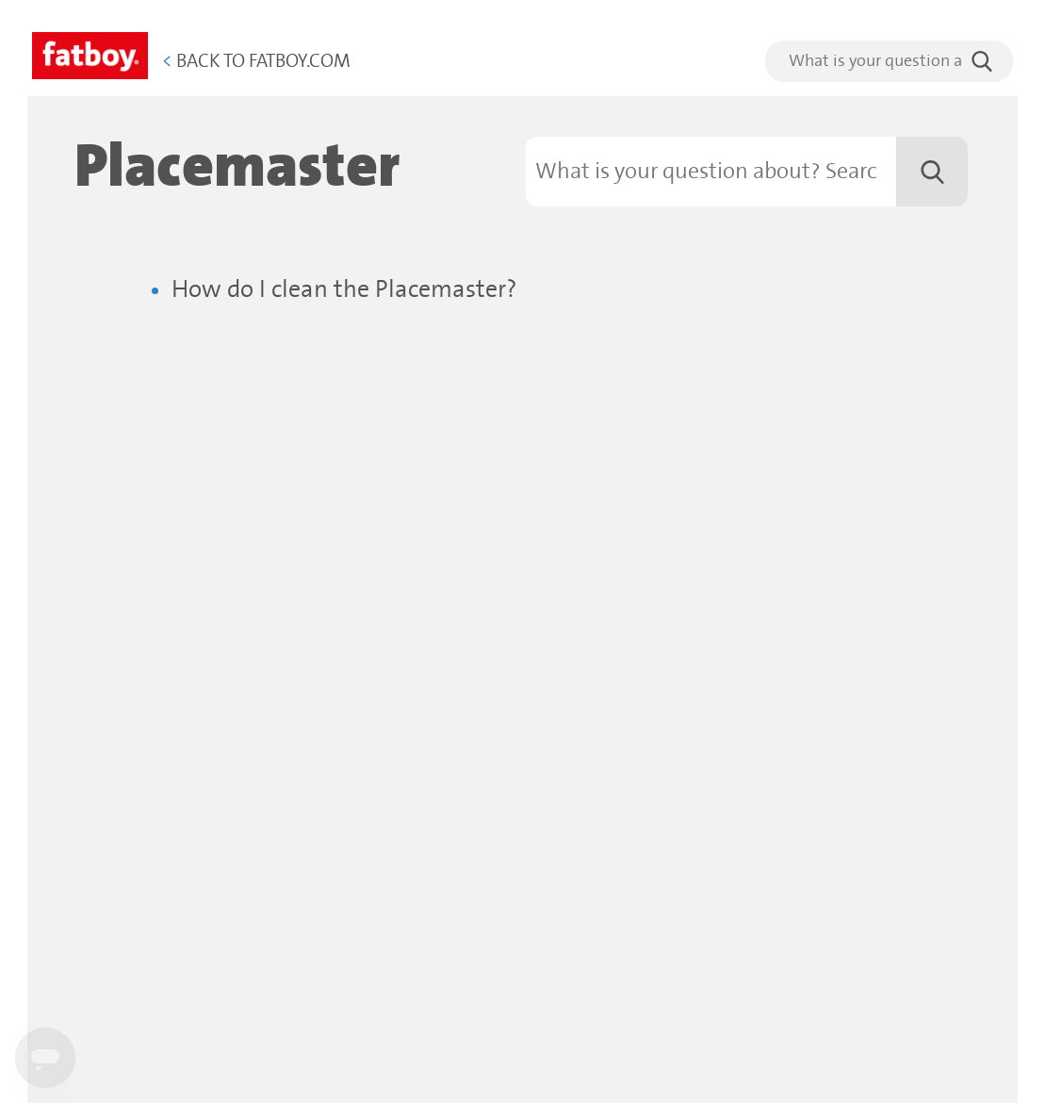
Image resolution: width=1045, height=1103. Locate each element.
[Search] (747, 171)
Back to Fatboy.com (256, 62)
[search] (889, 61)
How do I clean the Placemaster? (344, 290)
